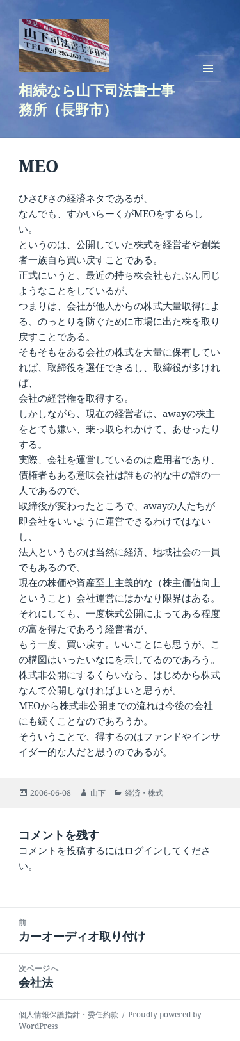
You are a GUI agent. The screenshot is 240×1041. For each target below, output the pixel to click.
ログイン (143, 850)
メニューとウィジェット (208, 81)
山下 (98, 792)
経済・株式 (144, 792)
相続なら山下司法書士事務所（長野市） (97, 99)
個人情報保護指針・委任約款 (68, 1014)
